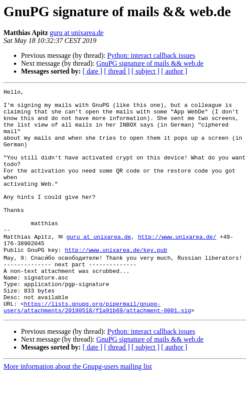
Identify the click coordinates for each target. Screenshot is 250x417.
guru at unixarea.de (77, 32)
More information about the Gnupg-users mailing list (77, 409)
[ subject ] (146, 71)
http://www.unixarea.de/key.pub (116, 282)
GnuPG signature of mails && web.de (149, 63)
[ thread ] (117, 71)
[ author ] (174, 71)
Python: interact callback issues (151, 55)
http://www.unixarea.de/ (177, 266)
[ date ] (92, 71)
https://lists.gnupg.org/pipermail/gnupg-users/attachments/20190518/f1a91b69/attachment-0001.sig (97, 349)
